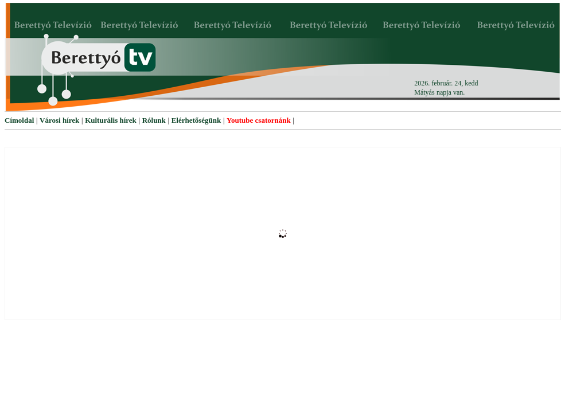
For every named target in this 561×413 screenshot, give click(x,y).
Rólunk (154, 120)
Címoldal (19, 120)
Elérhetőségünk (196, 120)
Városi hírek (59, 120)
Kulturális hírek (111, 120)
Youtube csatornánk (259, 120)
